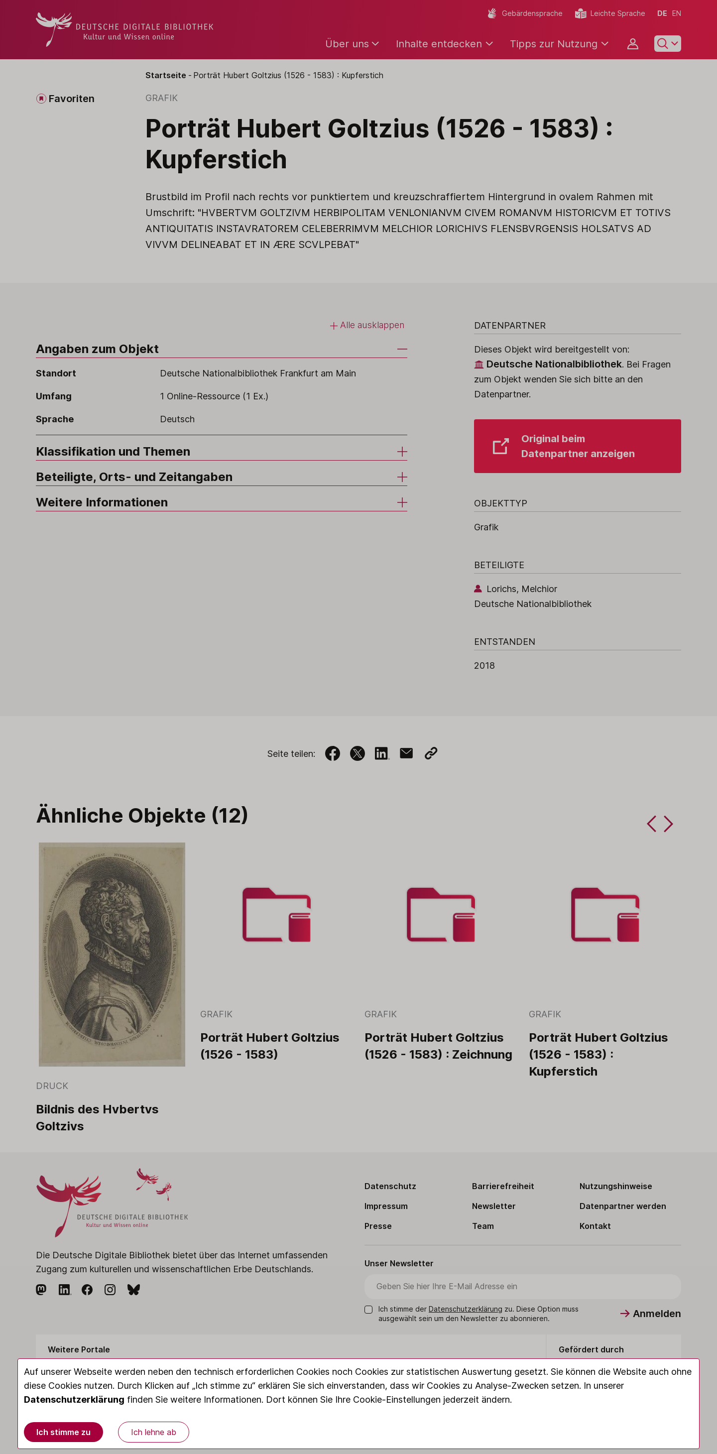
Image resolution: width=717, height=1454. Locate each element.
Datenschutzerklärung (74, 1399)
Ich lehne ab (153, 1432)
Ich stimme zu (63, 1432)
